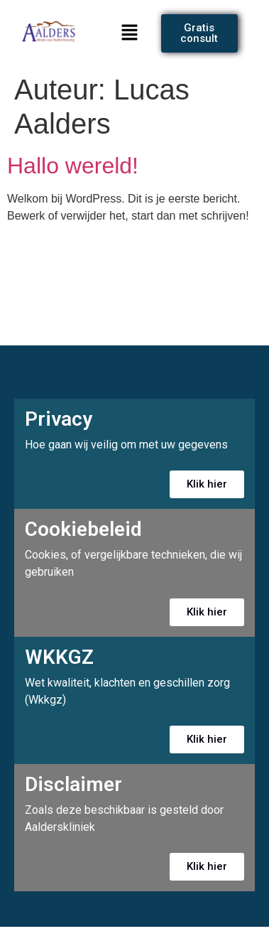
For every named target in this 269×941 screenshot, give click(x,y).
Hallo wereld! (72, 165)
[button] (130, 33)
